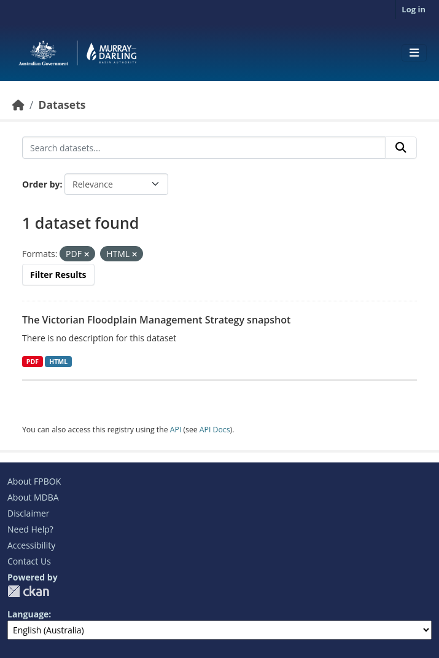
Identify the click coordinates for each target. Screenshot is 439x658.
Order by (41, 184)
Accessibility (31, 545)
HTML (58, 361)
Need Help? (30, 529)
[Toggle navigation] (414, 52)
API (176, 429)
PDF (32, 361)
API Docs (215, 429)
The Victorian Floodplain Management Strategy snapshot (156, 320)
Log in (413, 9)
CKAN (28, 591)
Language (28, 614)
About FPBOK (34, 481)
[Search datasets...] (204, 148)
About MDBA (33, 497)
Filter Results (58, 274)
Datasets (61, 104)
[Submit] (401, 148)
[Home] (18, 104)
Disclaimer (28, 513)
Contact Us (29, 561)
